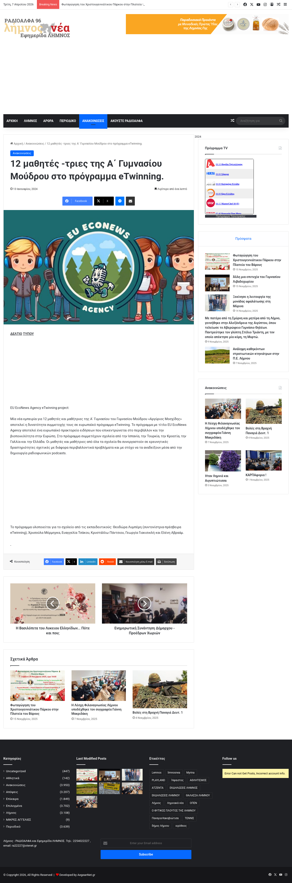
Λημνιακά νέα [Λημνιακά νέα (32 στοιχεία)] (175, 803)
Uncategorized (16, 771)
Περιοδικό (13, 826)
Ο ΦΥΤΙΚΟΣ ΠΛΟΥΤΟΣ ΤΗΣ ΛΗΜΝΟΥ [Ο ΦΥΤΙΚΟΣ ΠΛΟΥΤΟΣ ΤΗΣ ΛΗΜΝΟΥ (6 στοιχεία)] (173, 810)
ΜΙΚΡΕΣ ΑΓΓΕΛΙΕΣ (18, 819)
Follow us (229, 759)
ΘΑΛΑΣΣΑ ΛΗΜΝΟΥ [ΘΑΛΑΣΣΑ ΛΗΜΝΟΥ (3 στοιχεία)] (198, 795)
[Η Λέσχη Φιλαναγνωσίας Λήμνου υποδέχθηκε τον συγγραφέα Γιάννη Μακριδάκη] (99, 685)
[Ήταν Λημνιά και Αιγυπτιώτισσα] (223, 460)
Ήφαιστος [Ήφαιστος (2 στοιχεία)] (177, 780)
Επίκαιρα (12, 799)
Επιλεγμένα (14, 805)
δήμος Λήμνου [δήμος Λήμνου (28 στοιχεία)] (160, 825)
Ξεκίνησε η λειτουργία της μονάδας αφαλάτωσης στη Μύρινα (252, 301)
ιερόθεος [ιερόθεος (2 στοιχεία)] (181, 825)
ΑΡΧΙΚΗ (12, 121)
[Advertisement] (146, 80)
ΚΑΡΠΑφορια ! (256, 475)
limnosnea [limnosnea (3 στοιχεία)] (174, 772)
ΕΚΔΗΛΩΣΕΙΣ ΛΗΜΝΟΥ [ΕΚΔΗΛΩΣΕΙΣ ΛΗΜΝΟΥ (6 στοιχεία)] (166, 795)
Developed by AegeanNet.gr (77, 875)
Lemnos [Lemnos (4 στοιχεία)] (156, 772)
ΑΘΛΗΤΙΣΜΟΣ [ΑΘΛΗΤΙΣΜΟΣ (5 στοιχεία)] (198, 780)
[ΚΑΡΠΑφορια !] (264, 460)
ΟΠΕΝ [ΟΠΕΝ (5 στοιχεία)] (193, 803)
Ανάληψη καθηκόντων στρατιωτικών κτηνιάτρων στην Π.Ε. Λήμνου (256, 353)
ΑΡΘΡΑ (48, 121)
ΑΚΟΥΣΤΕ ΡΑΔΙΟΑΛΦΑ (126, 121)
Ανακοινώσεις (34, 143)
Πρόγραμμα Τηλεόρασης (230, 216)
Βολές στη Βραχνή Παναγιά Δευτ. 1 (158, 712)
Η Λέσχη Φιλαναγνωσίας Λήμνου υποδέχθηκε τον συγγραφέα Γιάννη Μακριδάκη (97, 709)
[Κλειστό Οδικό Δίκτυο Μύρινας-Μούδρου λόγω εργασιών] (109, 788)
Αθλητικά (12, 778)
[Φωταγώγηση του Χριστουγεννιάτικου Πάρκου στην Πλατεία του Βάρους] (37, 685)
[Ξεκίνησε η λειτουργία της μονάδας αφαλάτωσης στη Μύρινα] (217, 302)
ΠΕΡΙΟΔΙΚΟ (68, 121)
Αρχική (16, 143)
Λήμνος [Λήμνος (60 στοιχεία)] (156, 803)
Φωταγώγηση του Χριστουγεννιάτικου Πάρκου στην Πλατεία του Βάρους (109, 4)
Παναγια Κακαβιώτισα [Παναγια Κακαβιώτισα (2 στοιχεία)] (165, 818)
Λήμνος (11, 812)
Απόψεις (12, 792)
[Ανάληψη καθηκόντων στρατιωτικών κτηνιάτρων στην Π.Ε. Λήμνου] (217, 355)
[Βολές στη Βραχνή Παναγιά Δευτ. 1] (160, 689)
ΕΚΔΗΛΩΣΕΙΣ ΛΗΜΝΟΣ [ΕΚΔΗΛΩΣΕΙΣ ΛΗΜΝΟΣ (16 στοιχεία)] (184, 787)
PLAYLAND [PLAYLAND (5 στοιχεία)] (158, 780)
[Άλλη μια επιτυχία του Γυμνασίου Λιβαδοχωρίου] (217, 283)
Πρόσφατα (243, 239)
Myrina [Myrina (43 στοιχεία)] (190, 772)
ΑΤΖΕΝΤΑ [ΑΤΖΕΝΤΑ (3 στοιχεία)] (157, 787)
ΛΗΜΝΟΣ (30, 121)
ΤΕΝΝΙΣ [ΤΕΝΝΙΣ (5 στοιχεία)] (189, 818)
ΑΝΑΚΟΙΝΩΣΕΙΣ (93, 121)
